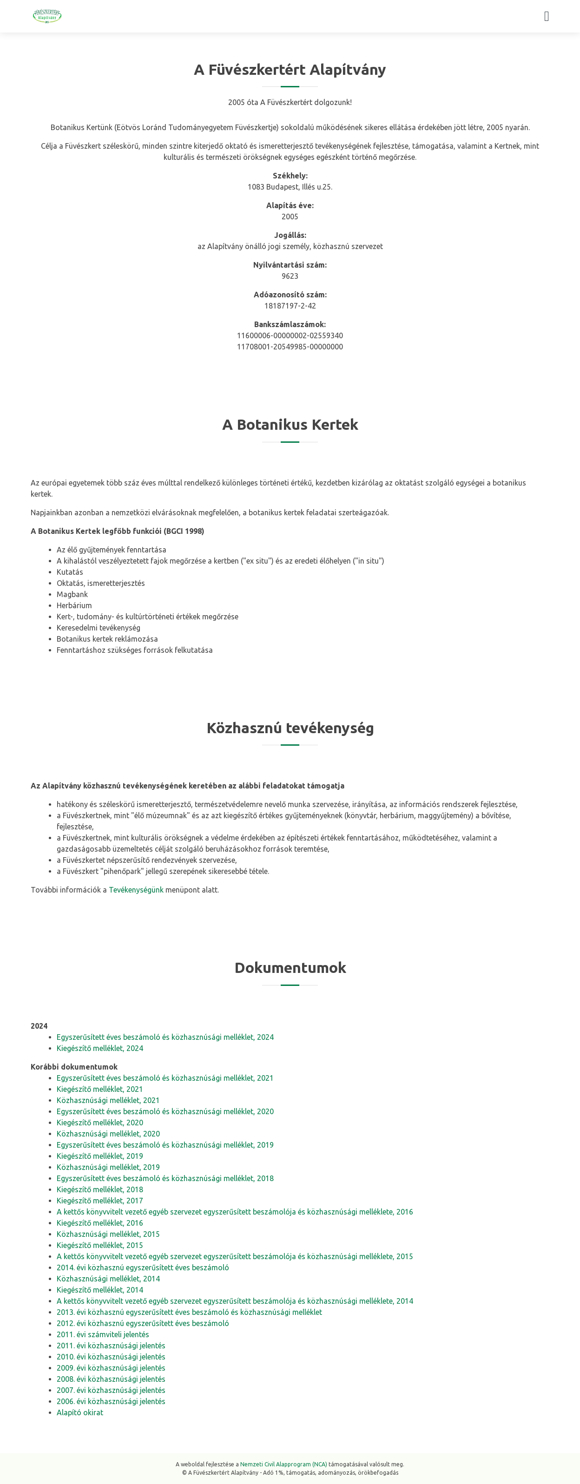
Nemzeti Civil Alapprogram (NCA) (283, 1464)
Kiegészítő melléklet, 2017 (100, 1200)
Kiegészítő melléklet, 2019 (100, 1156)
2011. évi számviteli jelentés (103, 1334)
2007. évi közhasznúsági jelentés (111, 1390)
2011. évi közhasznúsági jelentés (111, 1345)
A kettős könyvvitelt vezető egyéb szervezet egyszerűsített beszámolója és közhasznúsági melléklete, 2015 (235, 1256)
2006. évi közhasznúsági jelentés (111, 1401)
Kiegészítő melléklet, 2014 (100, 1290)
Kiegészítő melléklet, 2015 (100, 1245)
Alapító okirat (80, 1412)
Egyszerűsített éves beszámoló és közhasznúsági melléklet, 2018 (165, 1178)
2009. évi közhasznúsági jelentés (111, 1368)
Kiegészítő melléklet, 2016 (100, 1223)
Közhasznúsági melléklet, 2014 (108, 1278)
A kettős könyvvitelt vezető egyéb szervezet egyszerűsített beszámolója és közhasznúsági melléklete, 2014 (235, 1301)
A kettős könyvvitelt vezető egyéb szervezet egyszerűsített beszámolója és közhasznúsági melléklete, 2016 (235, 1212)
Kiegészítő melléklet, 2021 (100, 1089)
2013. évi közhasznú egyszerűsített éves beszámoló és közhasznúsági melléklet (189, 1312)
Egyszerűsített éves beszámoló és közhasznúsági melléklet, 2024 (165, 1037)
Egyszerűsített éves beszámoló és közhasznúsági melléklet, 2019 (165, 1145)
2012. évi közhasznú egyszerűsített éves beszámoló (143, 1323)
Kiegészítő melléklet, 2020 (100, 1122)
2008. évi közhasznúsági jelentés (111, 1379)
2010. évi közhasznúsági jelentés (111, 1357)
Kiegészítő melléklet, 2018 (100, 1189)
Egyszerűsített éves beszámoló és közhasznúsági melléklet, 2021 (165, 1078)
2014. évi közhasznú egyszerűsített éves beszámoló (143, 1267)
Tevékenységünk (136, 890)
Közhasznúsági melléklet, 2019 (108, 1167)
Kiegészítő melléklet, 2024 (100, 1048)
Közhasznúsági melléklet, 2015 (108, 1234)
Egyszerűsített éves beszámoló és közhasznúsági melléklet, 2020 (165, 1111)
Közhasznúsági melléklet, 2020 (108, 1133)
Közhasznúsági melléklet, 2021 (108, 1100)
